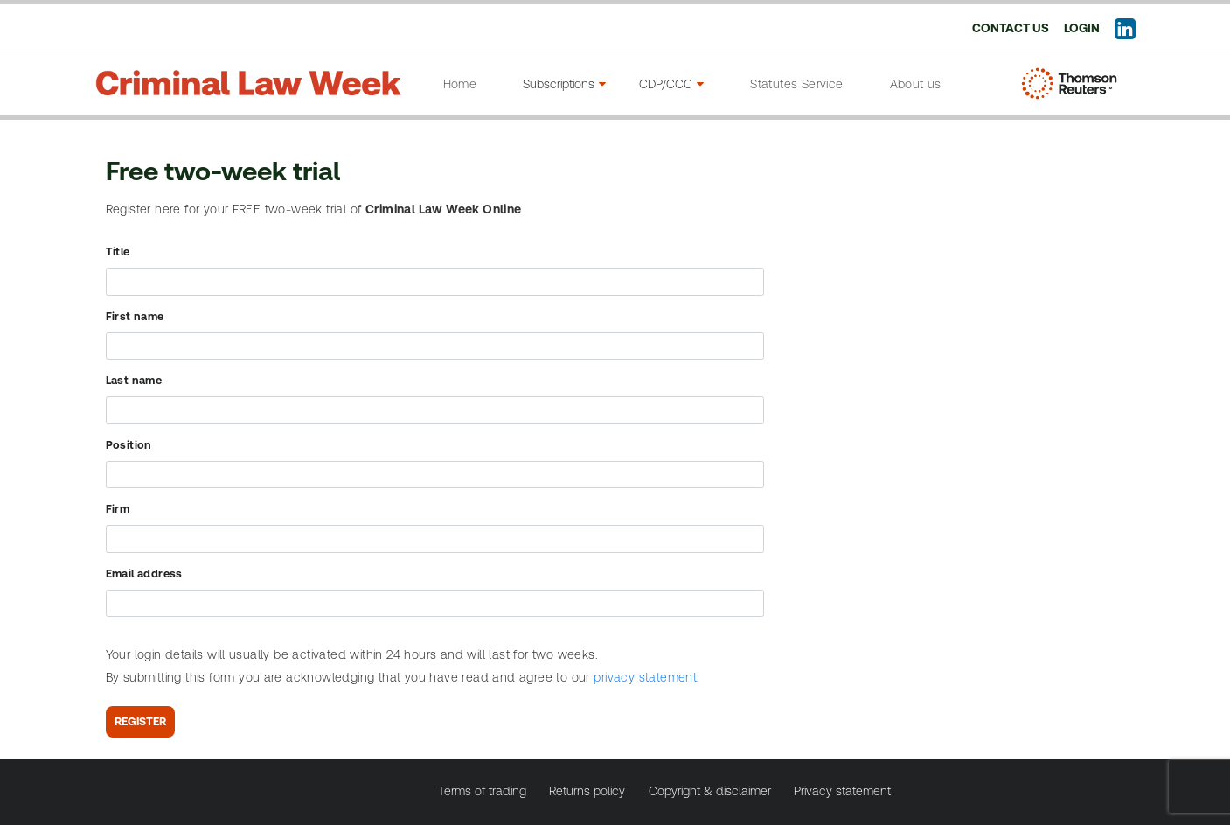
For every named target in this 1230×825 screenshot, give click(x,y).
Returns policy (587, 791)
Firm (118, 508)
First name (135, 316)
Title (118, 251)
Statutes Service (796, 84)
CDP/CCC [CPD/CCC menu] (671, 84)
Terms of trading (482, 791)
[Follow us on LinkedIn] (1125, 33)
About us (916, 84)
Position (129, 444)
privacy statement (645, 677)
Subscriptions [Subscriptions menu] (564, 84)
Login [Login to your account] (1082, 28)
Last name (134, 380)
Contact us (1010, 28)
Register (140, 721)
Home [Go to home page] (460, 84)
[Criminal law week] (248, 77)
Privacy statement (842, 791)
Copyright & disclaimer (710, 791)
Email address (144, 573)
